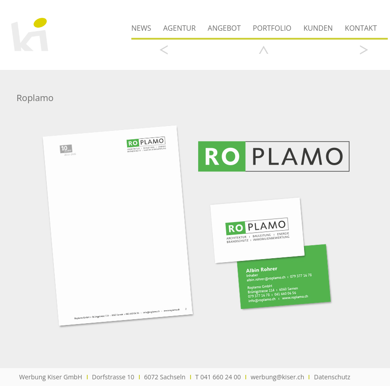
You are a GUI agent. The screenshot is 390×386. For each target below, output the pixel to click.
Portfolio (272, 28)
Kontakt (361, 28)
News (141, 28)
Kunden (318, 28)
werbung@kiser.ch (277, 377)
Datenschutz (332, 377)
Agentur (179, 28)
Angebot (224, 28)
